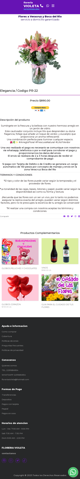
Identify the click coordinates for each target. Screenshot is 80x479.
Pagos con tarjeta (10, 404)
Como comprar (9, 331)
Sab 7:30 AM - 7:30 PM (12, 433)
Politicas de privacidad (12, 350)
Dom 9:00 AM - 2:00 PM (13, 438)
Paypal (5, 409)
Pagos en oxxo (9, 413)
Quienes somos (9, 365)
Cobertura (7, 336)
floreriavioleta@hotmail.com (15, 379)
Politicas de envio (10, 341)
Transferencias (9, 395)
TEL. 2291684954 (10, 370)
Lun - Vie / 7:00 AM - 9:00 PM (15, 429)
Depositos (7, 399)
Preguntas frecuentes (12, 345)
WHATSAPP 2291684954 (14, 375)
